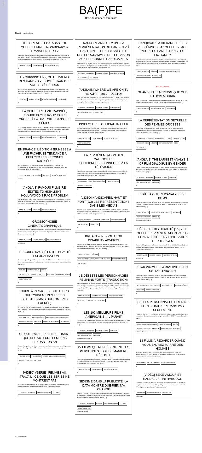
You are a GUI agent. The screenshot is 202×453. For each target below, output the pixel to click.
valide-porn (83, 224)
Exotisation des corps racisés (32, 274)
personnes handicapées (169, 71)
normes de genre (99, 296)
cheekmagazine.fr (82, 411)
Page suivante (21, 436)
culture (22, 99)
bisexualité (142, 255)
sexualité (141, 147)
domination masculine (147, 324)
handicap (141, 392)
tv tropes (62, 137)
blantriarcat (33, 270)
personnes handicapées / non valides (94, 259)
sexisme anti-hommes (170, 328)
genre (175, 324)
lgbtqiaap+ (38, 65)
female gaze (24, 356)
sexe (176, 143)
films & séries (25, 65)
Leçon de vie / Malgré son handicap (93, 220)
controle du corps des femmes (150, 138)
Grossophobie (143, 143)
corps (168, 138)
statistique (83, 77)
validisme (94, 77)
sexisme (155, 182)
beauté (22, 270)
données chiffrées (86, 73)
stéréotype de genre (96, 300)
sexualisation (25, 279)
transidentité (84, 143)
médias (154, 71)
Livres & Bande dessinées (30, 175)
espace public (84, 254)
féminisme (36, 356)
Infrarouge (139, 396)
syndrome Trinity (51, 321)
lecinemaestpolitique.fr (143, 220)
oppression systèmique (161, 212)
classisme (82, 181)
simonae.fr (21, 243)
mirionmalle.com (141, 332)
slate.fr (20, 178)
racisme (36, 137)
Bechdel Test (167, 285)
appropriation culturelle (148, 285)
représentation (51, 65)
